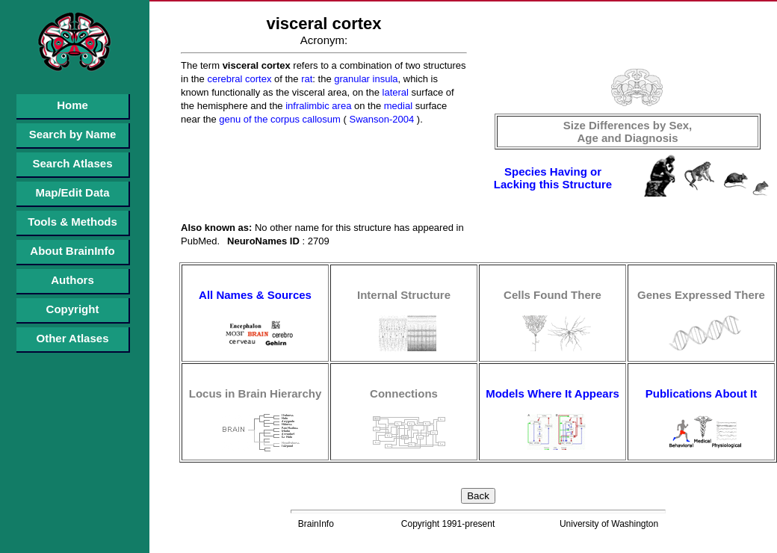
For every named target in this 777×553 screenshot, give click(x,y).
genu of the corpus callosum (279, 119)
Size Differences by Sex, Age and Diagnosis (628, 131)
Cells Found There (552, 294)
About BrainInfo (72, 250)
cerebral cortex (238, 78)
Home (72, 105)
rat (306, 78)
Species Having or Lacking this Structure (553, 178)
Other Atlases (73, 338)
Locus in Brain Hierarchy (255, 393)
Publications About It (701, 393)
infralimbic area (317, 105)
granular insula (365, 78)
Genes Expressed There (701, 294)
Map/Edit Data (72, 192)
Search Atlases (72, 163)
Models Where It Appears (552, 393)
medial (396, 105)
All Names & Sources (255, 294)
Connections (404, 393)
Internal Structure (404, 294)
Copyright (72, 309)
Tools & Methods (72, 221)
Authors (72, 280)
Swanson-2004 (380, 119)
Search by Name (73, 134)
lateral (394, 92)
